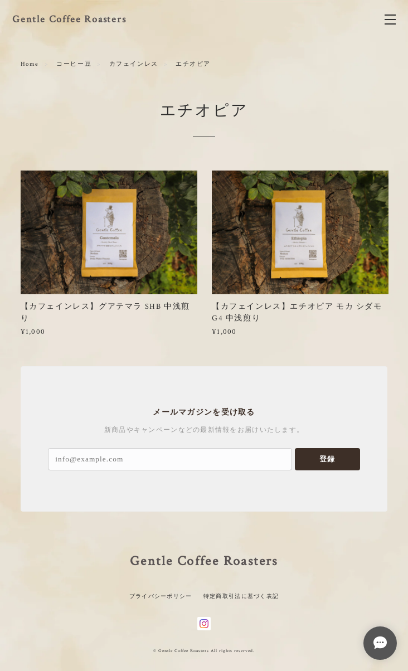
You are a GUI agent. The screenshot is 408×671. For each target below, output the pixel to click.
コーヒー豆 (73, 64)
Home (30, 64)
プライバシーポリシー (160, 596)
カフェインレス (133, 64)
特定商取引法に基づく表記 (241, 596)
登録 (327, 459)
